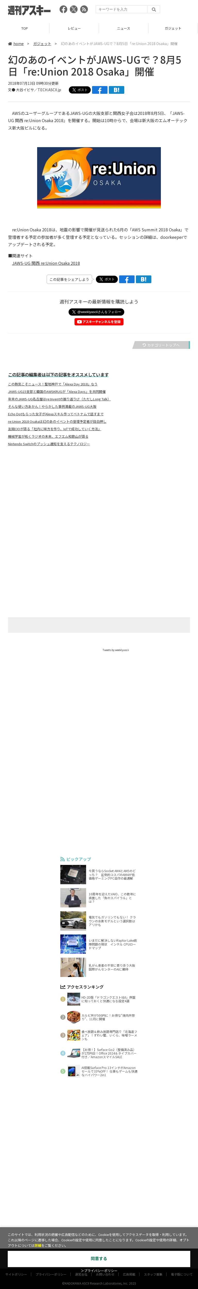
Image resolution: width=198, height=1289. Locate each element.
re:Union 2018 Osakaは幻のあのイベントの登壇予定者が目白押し (57, 421)
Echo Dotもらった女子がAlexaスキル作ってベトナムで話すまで (56, 414)
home (16, 43)
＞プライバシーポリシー (99, 1271)
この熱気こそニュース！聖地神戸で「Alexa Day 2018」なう (53, 384)
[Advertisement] (99, 501)
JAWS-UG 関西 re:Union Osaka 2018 (46, 263)
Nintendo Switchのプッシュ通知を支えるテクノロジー (49, 444)
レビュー (74, 28)
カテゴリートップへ (161, 345)
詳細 (38, 1246)
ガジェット (173, 28)
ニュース (123, 28)
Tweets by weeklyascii (116, 650)
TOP (24, 28)
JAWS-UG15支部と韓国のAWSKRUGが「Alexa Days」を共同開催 (57, 391)
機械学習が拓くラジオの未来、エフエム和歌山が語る (48, 436)
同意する (99, 1258)
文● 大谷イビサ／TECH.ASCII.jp (34, 89)
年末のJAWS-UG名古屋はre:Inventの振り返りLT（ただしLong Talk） (59, 399)
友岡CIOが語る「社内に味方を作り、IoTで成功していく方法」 (54, 429)
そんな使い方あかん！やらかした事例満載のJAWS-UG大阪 (52, 406)
